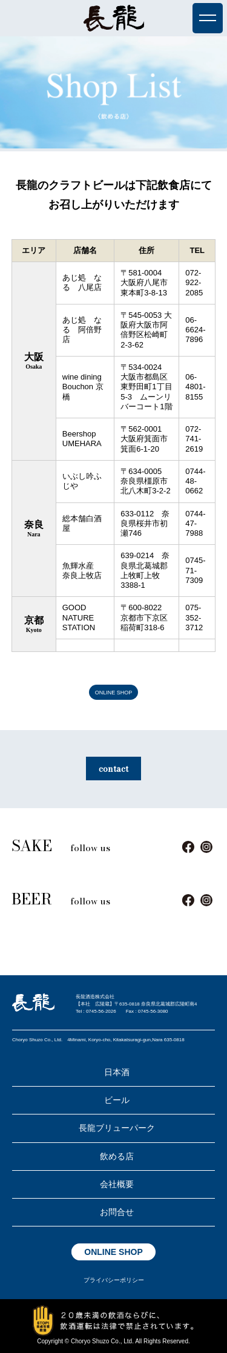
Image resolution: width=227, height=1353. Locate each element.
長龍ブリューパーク (117, 1128)
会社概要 (117, 1184)
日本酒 (117, 1072)
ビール (117, 1100)
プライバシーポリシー (114, 1280)
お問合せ (117, 1212)
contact (113, 768)
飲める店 (117, 1156)
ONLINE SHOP (114, 692)
